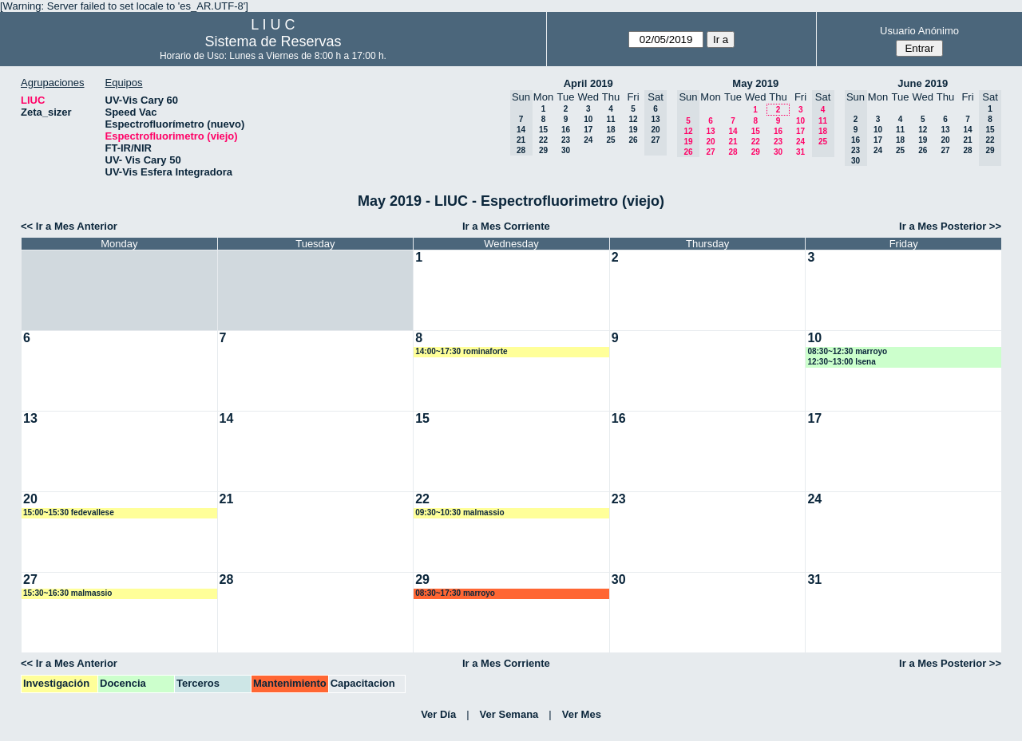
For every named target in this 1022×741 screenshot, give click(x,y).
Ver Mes (581, 714)
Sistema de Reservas (272, 41)
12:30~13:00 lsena (841, 361)
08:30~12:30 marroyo (847, 351)
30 (565, 150)
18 (610, 129)
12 (632, 119)
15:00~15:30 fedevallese (68, 512)
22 (543, 140)
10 (588, 119)
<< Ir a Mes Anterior (69, 226)
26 (632, 140)
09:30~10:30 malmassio (459, 512)
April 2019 (588, 83)
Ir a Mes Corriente (506, 226)
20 (710, 141)
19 (632, 129)
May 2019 (755, 83)
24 (588, 140)
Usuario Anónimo (919, 31)
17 (588, 129)
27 (710, 152)
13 (710, 131)
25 (610, 140)
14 (732, 131)
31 (800, 152)
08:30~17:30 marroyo (455, 593)
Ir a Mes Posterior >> (950, 226)
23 (565, 140)
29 (543, 150)
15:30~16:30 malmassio (67, 593)
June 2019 (922, 83)
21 (732, 141)
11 (610, 119)
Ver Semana (509, 714)
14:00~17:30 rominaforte (461, 351)
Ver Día (438, 714)
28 (732, 152)
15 (543, 129)
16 (565, 129)
